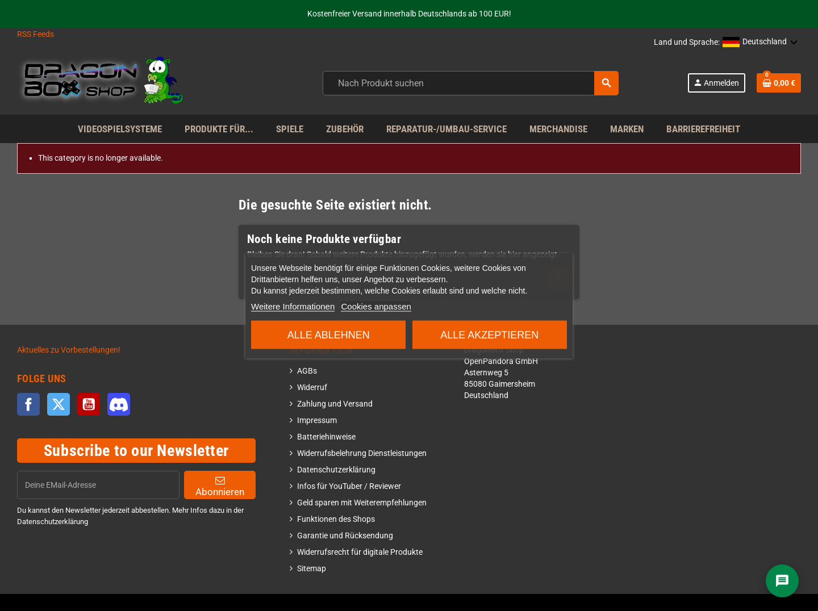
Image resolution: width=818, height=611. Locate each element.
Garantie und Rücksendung (345, 536)
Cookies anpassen (376, 306)
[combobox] (471, 83)
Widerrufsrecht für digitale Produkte (360, 552)
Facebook (28, 404)
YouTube (88, 404)
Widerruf (312, 387)
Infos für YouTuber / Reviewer (349, 486)
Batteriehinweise (326, 437)
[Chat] (782, 580)
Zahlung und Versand (335, 404)
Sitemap (311, 569)
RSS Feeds (35, 34)
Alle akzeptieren (489, 335)
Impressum (317, 420)
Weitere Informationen (293, 306)
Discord (118, 404)
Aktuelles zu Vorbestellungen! (68, 350)
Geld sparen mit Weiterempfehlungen (362, 503)
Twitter (58, 404)
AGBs (307, 371)
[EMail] (98, 485)
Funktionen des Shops (336, 519)
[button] (760, 42)
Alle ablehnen (328, 335)
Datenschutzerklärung (336, 470)
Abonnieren (219, 486)
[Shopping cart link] (779, 83)
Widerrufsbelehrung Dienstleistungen (362, 453)
